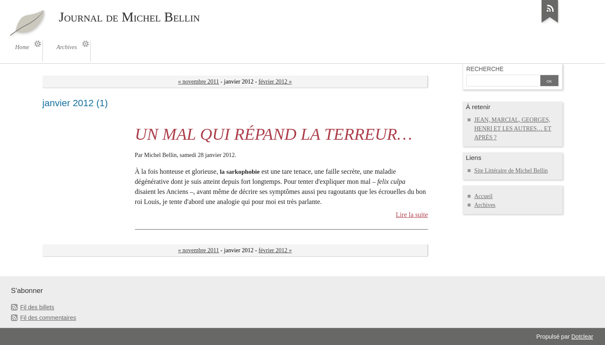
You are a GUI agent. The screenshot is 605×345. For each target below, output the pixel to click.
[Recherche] (503, 81)
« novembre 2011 (198, 81)
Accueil (483, 196)
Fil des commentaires (48, 317)
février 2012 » (275, 81)
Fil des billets (37, 307)
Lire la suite (412, 214)
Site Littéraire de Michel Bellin (511, 170)
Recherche (485, 68)
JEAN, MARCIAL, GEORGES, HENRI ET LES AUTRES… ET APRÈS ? (513, 129)
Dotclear (582, 336)
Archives (485, 205)
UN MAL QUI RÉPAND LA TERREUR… (273, 134)
